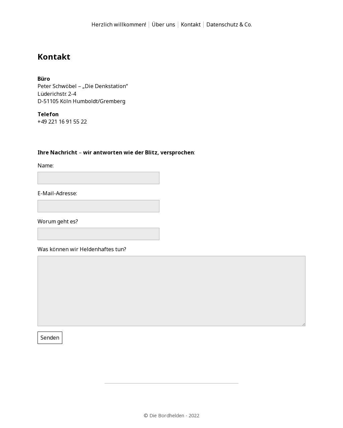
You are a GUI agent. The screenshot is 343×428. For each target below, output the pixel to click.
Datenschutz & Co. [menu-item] (229, 24)
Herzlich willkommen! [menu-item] (118, 24)
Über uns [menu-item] (163, 24)
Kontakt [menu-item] (191, 24)
